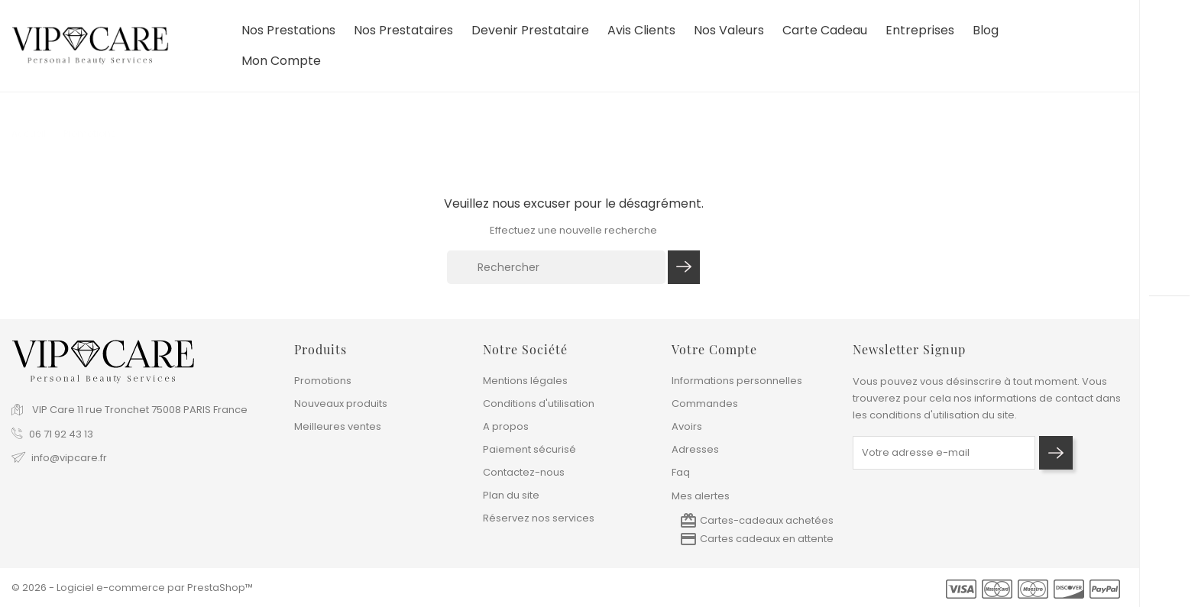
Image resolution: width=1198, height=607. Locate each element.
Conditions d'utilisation (538, 403)
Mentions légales (525, 380)
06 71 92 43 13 (61, 434)
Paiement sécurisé (529, 449)
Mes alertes (701, 496)
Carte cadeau (824, 30)
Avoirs (687, 426)
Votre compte (714, 349)
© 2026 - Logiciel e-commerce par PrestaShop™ (132, 587)
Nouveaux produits (340, 403)
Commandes (705, 403)
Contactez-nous (524, 472)
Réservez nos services (538, 518)
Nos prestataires (403, 30)
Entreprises (920, 30)
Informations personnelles (737, 380)
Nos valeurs (729, 30)
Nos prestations (288, 30)
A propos (506, 426)
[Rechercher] (556, 267)
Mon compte (281, 61)
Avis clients (641, 30)
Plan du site (511, 495)
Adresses (695, 449)
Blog (986, 30)
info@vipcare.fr (69, 457)
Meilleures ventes (337, 426)
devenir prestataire (530, 30)
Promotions (322, 380)
